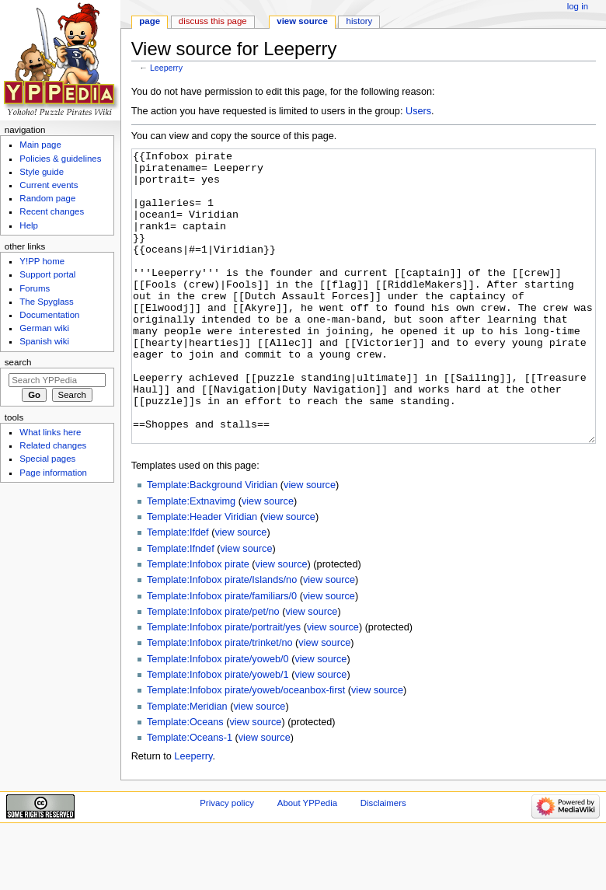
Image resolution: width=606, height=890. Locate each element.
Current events (48, 185)
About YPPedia (307, 861)
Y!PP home (41, 261)
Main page (40, 144)
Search (18, 362)
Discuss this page (213, 21)
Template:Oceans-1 (189, 796)
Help (28, 225)
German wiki (44, 328)
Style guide (41, 171)
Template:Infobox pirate (198, 622)
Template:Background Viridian (212, 543)
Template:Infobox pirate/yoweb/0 (218, 717)
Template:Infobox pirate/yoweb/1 (218, 733)
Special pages (47, 458)
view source (310, 543)
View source (302, 21)
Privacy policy (227, 861)
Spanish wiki (44, 341)
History (360, 21)
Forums (34, 288)
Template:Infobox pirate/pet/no (213, 670)
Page (149, 21)
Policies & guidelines (60, 158)
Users (418, 111)
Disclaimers (383, 861)
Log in (577, 6)
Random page (47, 198)
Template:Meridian (187, 764)
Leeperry (166, 67)
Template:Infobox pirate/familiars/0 (222, 654)
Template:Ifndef (180, 607)
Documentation (49, 314)
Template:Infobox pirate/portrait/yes (224, 685)
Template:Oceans (185, 780)
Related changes (52, 445)
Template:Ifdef (178, 590)
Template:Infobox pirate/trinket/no (220, 701)
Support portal (47, 274)
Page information (53, 472)
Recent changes (51, 211)
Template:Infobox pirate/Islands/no (222, 638)
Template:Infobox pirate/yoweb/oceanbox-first (246, 748)
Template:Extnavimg (191, 559)
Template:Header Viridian (202, 575)
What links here (50, 432)
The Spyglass (46, 301)
